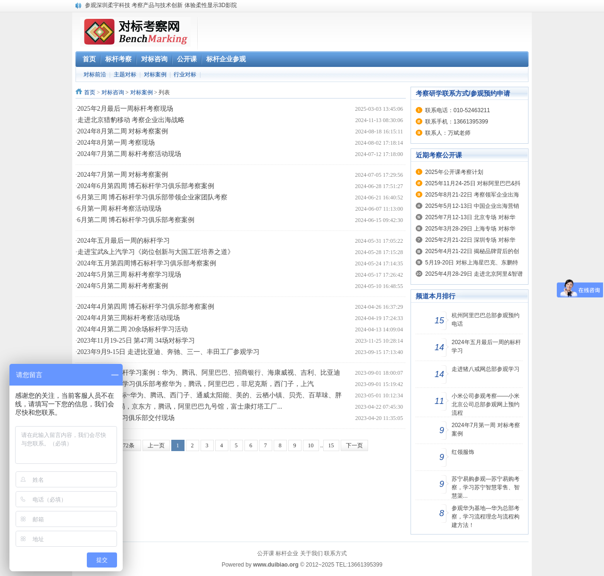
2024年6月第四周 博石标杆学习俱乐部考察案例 (146, 185)
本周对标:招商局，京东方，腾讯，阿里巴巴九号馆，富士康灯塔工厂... (179, 406)
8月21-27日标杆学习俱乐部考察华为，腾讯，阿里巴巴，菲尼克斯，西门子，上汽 (195, 383)
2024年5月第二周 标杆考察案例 (122, 285)
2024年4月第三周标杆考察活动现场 (128, 317)
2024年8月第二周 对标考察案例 (122, 131)
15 (331, 445)
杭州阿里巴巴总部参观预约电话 (486, 319)
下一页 (354, 445)
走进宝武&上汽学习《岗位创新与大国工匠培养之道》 (156, 251)
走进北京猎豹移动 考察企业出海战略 (131, 119)
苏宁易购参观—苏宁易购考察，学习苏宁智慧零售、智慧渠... (486, 487)
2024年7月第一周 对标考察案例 (122, 174)
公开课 (265, 553)
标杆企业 (287, 553)
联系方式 (335, 553)
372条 (127, 445)
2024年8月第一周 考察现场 (116, 142)
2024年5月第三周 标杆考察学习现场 (129, 274)
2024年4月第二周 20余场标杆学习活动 (132, 329)
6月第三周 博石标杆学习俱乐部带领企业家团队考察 (152, 197)
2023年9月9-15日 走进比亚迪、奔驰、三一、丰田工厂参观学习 (168, 351)
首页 (89, 92)
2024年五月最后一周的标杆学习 (123, 240)
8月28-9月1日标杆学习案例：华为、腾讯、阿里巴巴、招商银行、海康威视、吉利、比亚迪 (209, 372)
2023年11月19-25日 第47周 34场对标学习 (136, 340)
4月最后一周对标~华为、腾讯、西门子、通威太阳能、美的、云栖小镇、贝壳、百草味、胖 (209, 395)
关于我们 (311, 553)
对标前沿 (95, 74)
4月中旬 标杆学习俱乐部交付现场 (126, 417)
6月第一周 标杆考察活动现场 (119, 208)
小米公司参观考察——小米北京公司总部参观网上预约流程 (486, 404)
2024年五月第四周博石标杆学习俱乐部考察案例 (146, 263)
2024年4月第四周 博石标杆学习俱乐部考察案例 (146, 306)
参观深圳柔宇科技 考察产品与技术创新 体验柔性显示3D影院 (161, 5)
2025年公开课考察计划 (454, 172)
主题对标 (125, 74)
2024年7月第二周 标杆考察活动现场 (129, 153)
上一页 (156, 445)
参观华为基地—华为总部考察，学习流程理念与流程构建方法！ (486, 516)
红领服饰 (463, 452)
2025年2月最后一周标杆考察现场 (125, 108)
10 (311, 445)
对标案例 (155, 74)
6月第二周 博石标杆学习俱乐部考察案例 (136, 219)
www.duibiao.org (275, 564)
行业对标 (185, 74)
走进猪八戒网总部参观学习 (486, 369)
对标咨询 (112, 92)
